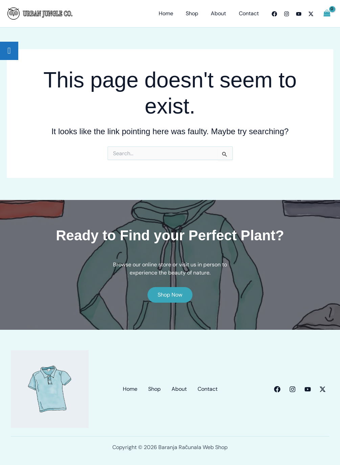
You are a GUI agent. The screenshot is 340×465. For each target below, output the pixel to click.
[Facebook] (274, 14)
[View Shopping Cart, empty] (326, 13)
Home (172, 13)
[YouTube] (298, 14)
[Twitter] (311, 14)
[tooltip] (9, 51)
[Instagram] (286, 14)
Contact (249, 13)
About (221, 13)
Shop (196, 13)
